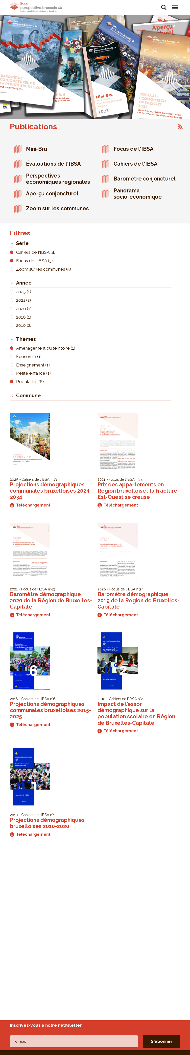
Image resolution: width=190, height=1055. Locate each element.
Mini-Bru (36, 149)
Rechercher (163, 7)
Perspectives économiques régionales (58, 179)
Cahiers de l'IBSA (135, 164)
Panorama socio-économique (138, 193)
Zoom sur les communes (57, 208)
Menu (174, 5)
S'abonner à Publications (180, 126)
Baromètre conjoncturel (145, 179)
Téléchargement (30, 505)
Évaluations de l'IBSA (53, 164)
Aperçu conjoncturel (52, 193)
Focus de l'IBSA (133, 149)
